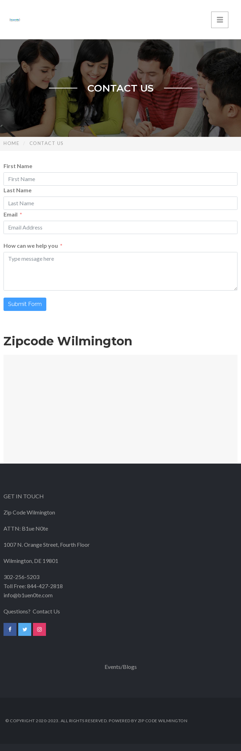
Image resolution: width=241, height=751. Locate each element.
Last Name (18, 190)
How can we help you (31, 245)
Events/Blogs (121, 666)
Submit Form (25, 304)
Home (11, 143)
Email (11, 214)
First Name (18, 165)
